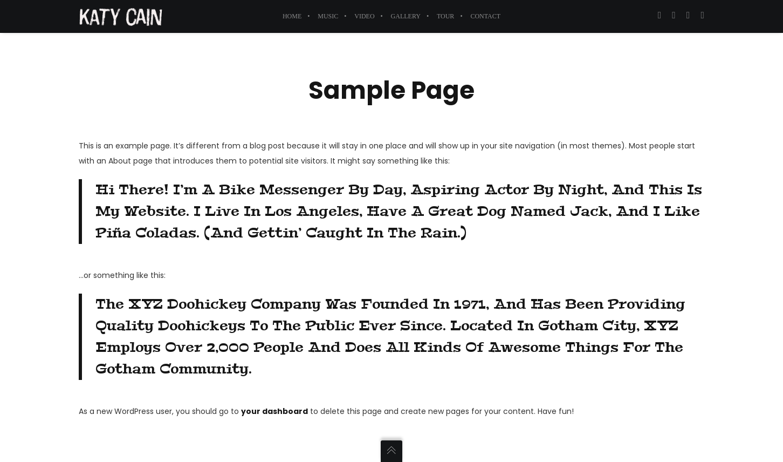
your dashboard (274, 411)
